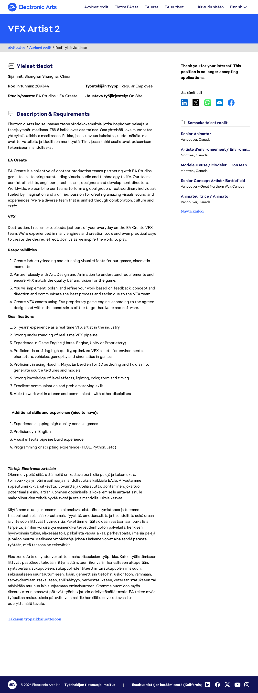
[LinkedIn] (208, 684)
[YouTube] (237, 684)
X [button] (198, 103)
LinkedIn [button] (187, 103)
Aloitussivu (16, 48)
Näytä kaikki (192, 211)
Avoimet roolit (40, 48)
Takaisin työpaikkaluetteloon (34, 619)
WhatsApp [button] (210, 103)
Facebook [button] (233, 103)
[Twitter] (228, 684)
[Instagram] (247, 684)
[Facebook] (218, 684)
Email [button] (222, 103)
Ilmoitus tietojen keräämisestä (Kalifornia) (167, 684)
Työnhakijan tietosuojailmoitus (89, 684)
